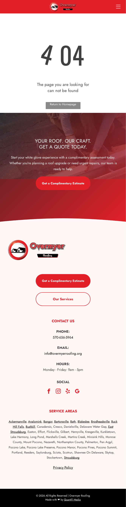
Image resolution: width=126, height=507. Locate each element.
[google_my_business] (77, 392)
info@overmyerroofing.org (63, 353)
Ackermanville (17, 421)
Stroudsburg (71, 457)
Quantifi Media (72, 499)
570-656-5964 (63, 337)
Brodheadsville (100, 421)
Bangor (47, 421)
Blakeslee (83, 421)
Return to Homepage (63, 104)
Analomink (35, 421)
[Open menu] (118, 6)
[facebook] (49, 392)
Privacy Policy (63, 467)
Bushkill (30, 426)
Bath (73, 421)
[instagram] (58, 392)
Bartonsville (61, 421)
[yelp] (68, 392)
